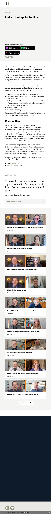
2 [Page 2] (23, 402)
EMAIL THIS (9, 57)
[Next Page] (31, 403)
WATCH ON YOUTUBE (12, 175)
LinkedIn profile (16, 163)
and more (20, 44)
